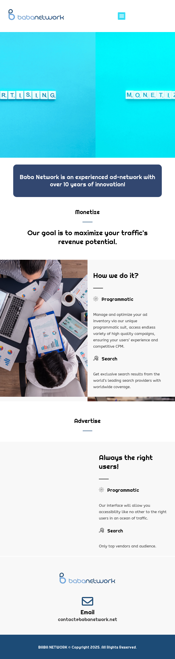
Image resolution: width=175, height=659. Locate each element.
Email (87, 612)
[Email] (87, 601)
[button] (121, 16)
